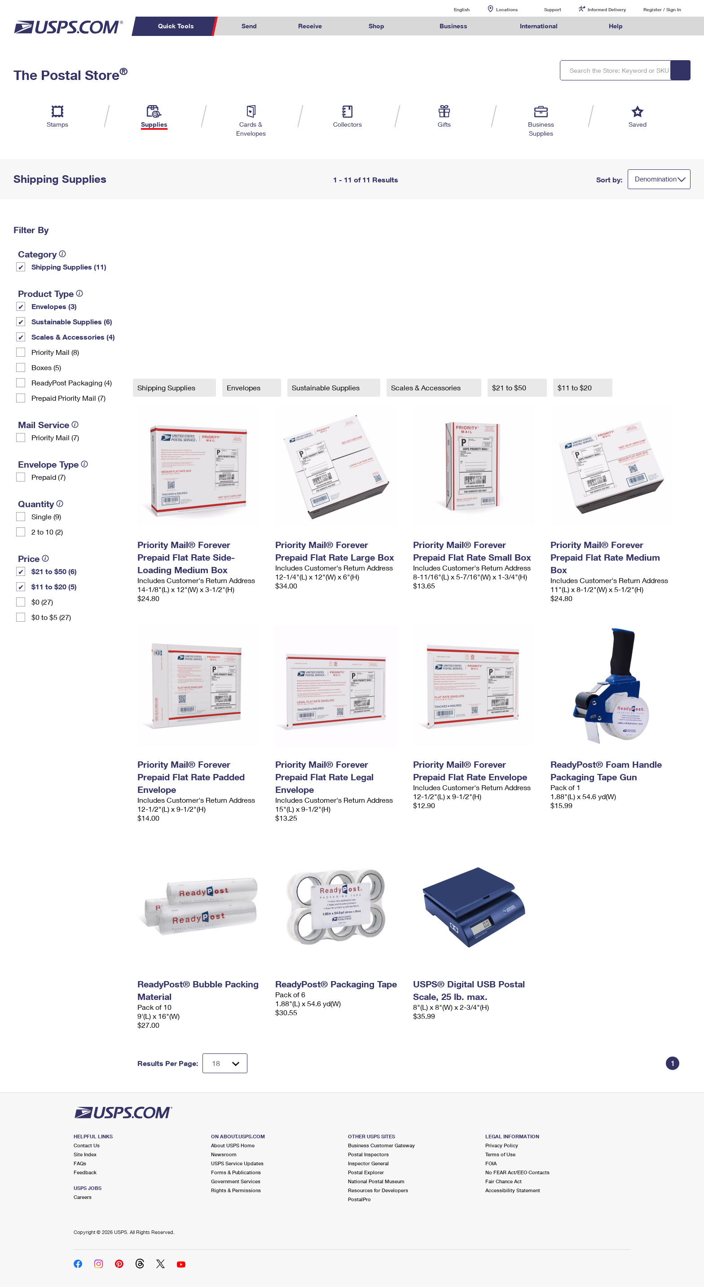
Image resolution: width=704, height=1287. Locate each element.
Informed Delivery (607, 9)
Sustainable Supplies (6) (71, 321)
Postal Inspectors (368, 1154)
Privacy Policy (501, 1145)
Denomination (656, 179)
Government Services (235, 1181)
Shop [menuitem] (376, 26)
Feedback (85, 1172)
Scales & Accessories (426, 387)
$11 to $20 (576, 387)
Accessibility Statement (512, 1190)
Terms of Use (500, 1154)
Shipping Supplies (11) (68, 266)
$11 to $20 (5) (54, 586)
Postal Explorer (366, 1172)
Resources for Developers (378, 1190)
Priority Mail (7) (55, 437)
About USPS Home (233, 1145)
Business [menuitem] (453, 26)
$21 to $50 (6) (54, 571)
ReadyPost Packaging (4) (71, 382)
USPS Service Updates (237, 1163)
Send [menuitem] (249, 26)
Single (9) (46, 516)
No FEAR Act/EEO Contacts (517, 1172)
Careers (83, 1197)
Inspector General (368, 1163)
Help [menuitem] (616, 26)
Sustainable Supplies (326, 387)
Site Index (85, 1154)
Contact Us (87, 1145)
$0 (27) (42, 601)
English (453, 9)
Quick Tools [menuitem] (176, 26)
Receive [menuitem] (310, 26)
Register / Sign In (662, 9)
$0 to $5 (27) (51, 617)
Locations (507, 9)
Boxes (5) (46, 367)
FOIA (491, 1163)
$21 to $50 (510, 387)
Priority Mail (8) (55, 352)
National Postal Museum (376, 1181)
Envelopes (244, 387)
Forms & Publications (236, 1172)
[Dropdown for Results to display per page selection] (224, 1063)
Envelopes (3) (54, 306)
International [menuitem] (539, 26)
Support (552, 9)
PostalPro (359, 1199)
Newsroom (224, 1154)
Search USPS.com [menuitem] (661, 26)
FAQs (80, 1163)
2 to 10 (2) (47, 531)
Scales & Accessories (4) (73, 336)
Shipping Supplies (167, 387)
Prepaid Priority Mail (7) (68, 398)
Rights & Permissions (236, 1190)
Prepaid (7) (48, 477)
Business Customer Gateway (381, 1145)
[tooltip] (62, 253)
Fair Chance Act (503, 1181)
